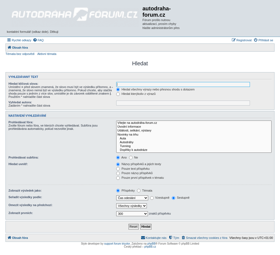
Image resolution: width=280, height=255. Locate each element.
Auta (194, 138)
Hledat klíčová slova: (23, 83)
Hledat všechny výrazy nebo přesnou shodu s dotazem (155, 89)
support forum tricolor (117, 243)
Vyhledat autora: (20, 102)
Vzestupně (160, 197)
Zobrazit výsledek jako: (25, 190)
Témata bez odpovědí (19, 53)
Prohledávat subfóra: (23, 157)
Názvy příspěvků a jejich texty (138, 164)
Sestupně (181, 197)
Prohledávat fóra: (20, 122)
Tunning (194, 146)
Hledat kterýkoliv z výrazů (136, 93)
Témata (144, 190)
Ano (121, 157)
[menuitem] (38, 40)
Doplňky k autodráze (194, 150)
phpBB (151, 243)
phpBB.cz (150, 246)
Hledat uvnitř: (18, 164)
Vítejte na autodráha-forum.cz (194, 123)
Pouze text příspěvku (133, 168)
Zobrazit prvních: (20, 213)
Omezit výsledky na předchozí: (30, 205)
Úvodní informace (194, 127)
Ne (133, 157)
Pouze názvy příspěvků (134, 173)
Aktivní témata (46, 53)
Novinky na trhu (194, 135)
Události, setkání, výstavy (194, 131)
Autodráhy (194, 142)
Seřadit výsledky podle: (25, 197)
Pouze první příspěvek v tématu (140, 177)
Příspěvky (125, 190)
